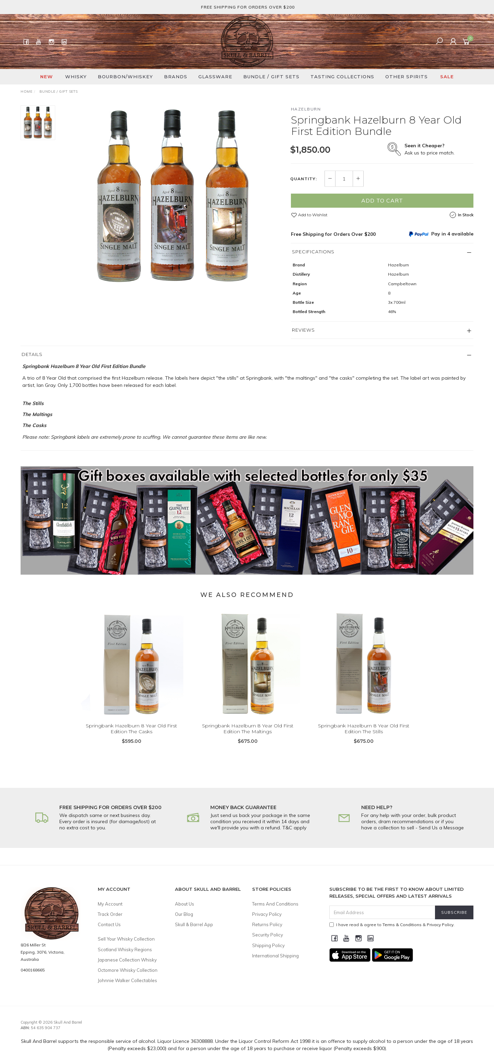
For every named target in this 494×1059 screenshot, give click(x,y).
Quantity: (303, 179)
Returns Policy (267, 924)
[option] (173, 197)
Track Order (110, 914)
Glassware (215, 76)
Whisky (76, 76)
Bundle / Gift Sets (271, 76)
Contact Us (109, 924)
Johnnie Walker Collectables (127, 980)
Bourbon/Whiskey (125, 76)
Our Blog (184, 914)
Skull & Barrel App (194, 924)
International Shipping (275, 955)
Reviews (303, 330)
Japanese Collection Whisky (127, 960)
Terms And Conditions (275, 904)
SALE (447, 76)
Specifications (313, 251)
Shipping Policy (268, 945)
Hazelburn (306, 109)
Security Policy (267, 934)
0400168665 (33, 969)
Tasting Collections (342, 76)
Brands (175, 76)
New (46, 76)
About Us (184, 904)
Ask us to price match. (429, 149)
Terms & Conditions (402, 924)
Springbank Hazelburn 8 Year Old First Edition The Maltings (247, 738)
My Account (110, 904)
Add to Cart (382, 200)
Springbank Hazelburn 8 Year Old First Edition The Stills (363, 738)
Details (32, 354)
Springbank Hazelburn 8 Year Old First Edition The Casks (131, 738)
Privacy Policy (267, 914)
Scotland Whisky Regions (125, 949)
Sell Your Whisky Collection (126, 939)
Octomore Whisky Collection (127, 970)
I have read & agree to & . (392, 924)
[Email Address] (382, 912)
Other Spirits (406, 76)
